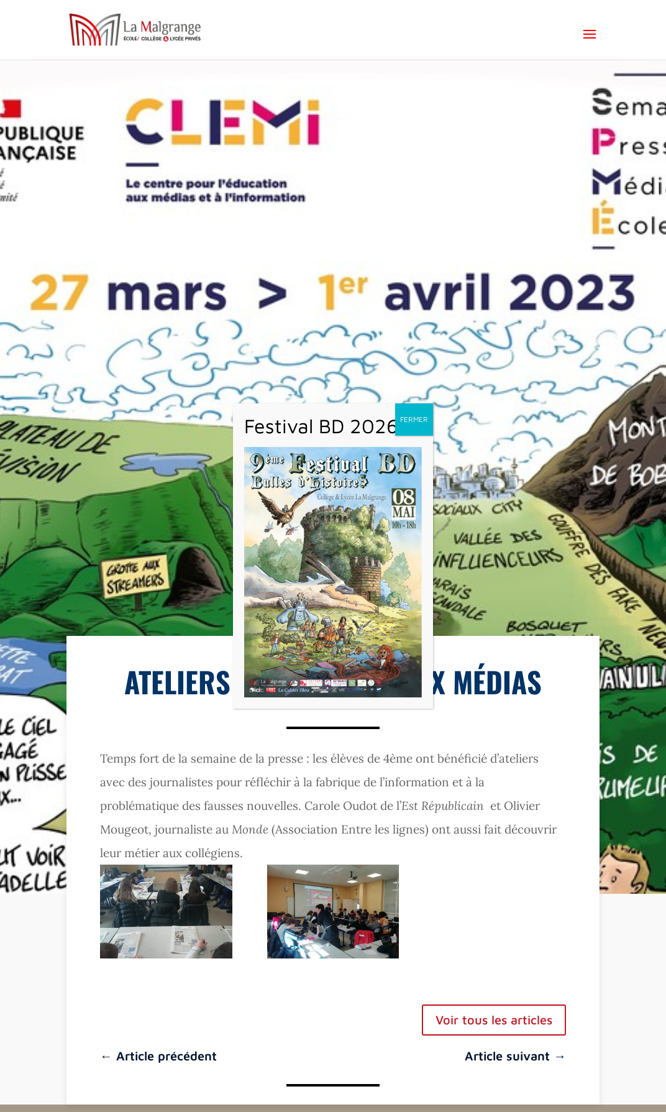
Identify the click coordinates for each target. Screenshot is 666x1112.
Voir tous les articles (494, 1020)
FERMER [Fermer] (414, 419)
